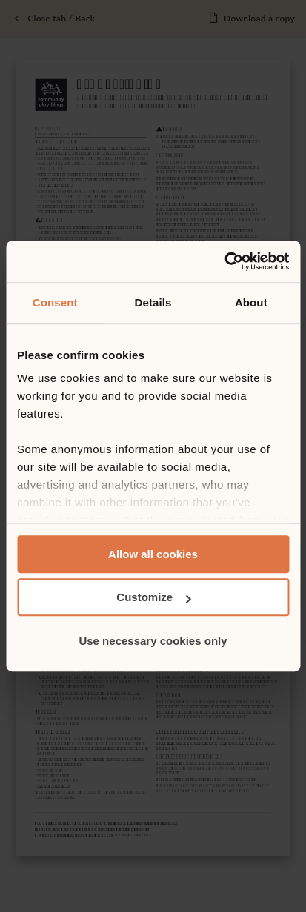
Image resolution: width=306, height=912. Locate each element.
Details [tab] (153, 302)
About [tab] (251, 302)
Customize (153, 597)
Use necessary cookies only (153, 640)
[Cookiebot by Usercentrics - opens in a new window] (224, 261)
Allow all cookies (153, 554)
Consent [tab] (55, 302)
